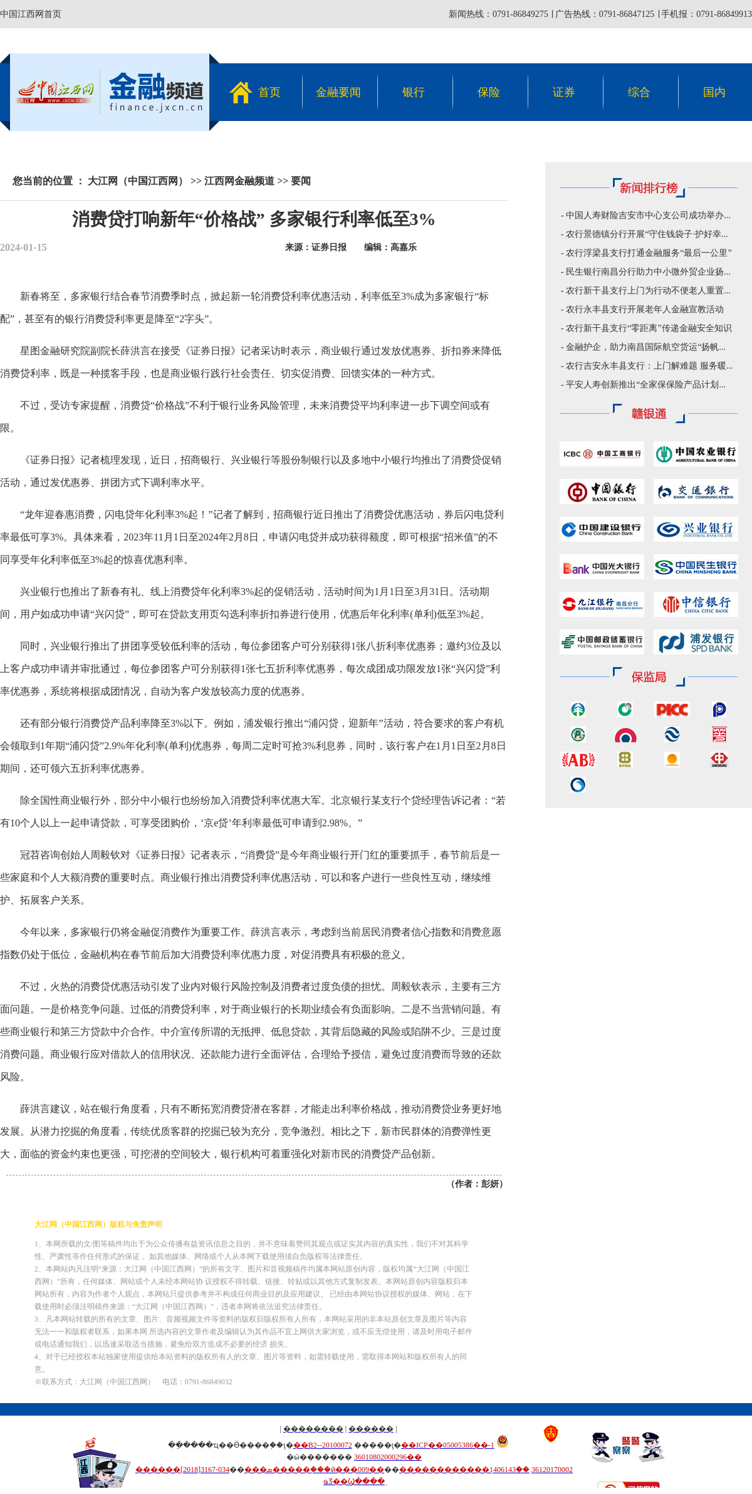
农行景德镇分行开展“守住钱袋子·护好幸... (647, 234)
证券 (564, 92)
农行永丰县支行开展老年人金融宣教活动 (645, 309)
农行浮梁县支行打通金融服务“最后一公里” (648, 253)
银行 (413, 92)
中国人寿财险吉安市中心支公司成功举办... (648, 215)
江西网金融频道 (239, 181)
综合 (639, 92)
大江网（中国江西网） (138, 181)
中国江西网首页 (30, 14)
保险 (489, 92)
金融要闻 (338, 92)
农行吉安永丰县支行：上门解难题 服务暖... (649, 366)
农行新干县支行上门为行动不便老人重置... (648, 290)
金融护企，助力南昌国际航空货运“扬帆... (646, 347)
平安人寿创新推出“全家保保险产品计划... (646, 384)
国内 (714, 92)
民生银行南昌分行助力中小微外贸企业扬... (648, 271)
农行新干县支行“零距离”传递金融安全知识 (648, 328)
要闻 (301, 181)
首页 (269, 92)
